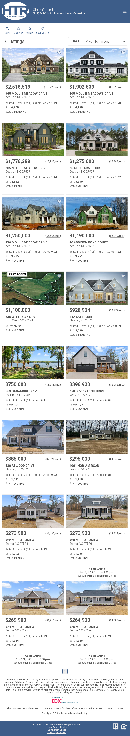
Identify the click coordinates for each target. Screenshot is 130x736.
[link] (7, 31)
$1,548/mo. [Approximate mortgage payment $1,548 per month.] (117, 459)
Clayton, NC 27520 (56, 732)
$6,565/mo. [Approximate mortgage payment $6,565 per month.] (53, 235)
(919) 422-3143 (40, 724)
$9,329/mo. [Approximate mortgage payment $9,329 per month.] (53, 161)
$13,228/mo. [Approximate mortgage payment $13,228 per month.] (52, 87)
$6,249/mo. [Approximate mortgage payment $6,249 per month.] (117, 235)
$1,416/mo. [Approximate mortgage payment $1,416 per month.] (53, 620)
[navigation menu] (125, 11)
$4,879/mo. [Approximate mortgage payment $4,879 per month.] (117, 310)
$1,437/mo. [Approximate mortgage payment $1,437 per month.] (53, 533)
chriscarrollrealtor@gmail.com (65, 724)
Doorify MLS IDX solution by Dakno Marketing (65, 713)
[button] (18, 31)
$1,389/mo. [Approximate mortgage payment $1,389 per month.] (117, 620)
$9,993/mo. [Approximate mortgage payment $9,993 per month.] (117, 87)
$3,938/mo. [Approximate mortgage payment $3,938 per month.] (53, 384)
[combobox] (104, 41)
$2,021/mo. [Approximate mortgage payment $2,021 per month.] (53, 459)
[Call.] (42, 13)
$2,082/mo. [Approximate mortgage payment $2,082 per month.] (117, 384)
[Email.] (70, 13)
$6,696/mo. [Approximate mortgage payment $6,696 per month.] (117, 161)
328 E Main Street (57, 730)
